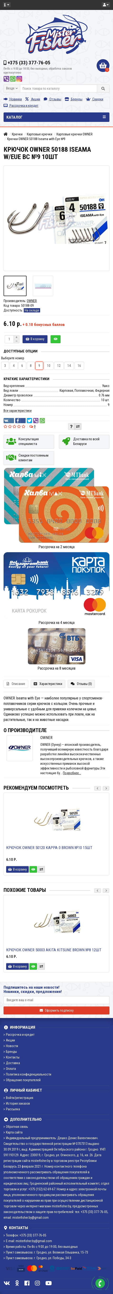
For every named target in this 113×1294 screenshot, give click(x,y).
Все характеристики (18, 411)
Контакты (11, 1057)
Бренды (73, 99)
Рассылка (12, 1109)
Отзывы (52, 99)
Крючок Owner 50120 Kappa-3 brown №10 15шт (49, 847)
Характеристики (48, 684)
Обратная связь (16, 1127)
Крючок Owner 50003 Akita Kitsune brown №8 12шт (53, 949)
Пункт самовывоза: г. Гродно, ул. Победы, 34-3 (37, 1258)
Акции (32, 99)
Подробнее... (72, 773)
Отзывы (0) (81, 684)
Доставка (12, 1063)
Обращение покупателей (22, 1080)
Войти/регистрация (18, 1098)
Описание (16, 684)
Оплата (10, 1069)
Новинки (13, 99)
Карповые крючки (39, 134)
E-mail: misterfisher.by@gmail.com (28, 1241)
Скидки (94, 99)
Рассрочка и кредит (21, 105)
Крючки (17, 134)
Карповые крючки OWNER (74, 134)
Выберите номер (12, 358)
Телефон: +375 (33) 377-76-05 (25, 1235)
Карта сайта (13, 1132)
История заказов (17, 1103)
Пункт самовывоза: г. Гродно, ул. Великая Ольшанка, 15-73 (46, 1252)
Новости (11, 1046)
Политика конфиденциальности (27, 1074)
